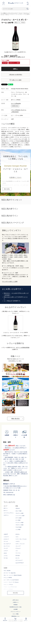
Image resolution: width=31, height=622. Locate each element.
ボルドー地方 (18, 511)
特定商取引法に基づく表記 (15, 607)
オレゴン (18, 558)
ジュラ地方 (18, 529)
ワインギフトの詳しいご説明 (9, 281)
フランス (20, 13)
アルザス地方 (18, 527)
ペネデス (18, 541)
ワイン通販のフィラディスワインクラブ (9, 13)
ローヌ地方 (18, 520)
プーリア (6, 548)
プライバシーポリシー (16, 611)
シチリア (6, 550)
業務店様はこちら (16, 616)
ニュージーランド (19, 562)
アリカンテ (18, 548)
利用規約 (16, 604)
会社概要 (16, 609)
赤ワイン (7, 14)
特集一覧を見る (15, 418)
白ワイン (6, 510)
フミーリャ (18, 553)
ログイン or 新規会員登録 (22, 347)
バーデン (6, 555)
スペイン (18, 534)
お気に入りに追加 (16, 80)
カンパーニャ (7, 546)
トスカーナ (6, 536)
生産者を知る (15, 106)
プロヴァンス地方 (19, 524)
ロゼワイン (6, 515)
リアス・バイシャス (20, 543)
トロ (17, 550)
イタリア (6, 534)
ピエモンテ (6, 539)
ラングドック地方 (19, 522)
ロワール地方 (18, 517)
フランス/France (15, 110)
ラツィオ (6, 541)
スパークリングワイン (9, 513)
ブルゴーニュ (26, 13)
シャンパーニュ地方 (20, 515)
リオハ (17, 536)
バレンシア (18, 546)
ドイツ (5, 553)
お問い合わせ (16, 600)
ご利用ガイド (16, 602)
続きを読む (7, 189)
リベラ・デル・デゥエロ (21, 539)
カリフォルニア (19, 560)
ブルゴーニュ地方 (19, 513)
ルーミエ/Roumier (16, 103)
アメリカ (18, 555)
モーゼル (6, 558)
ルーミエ (2, 14)
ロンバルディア (7, 543)
